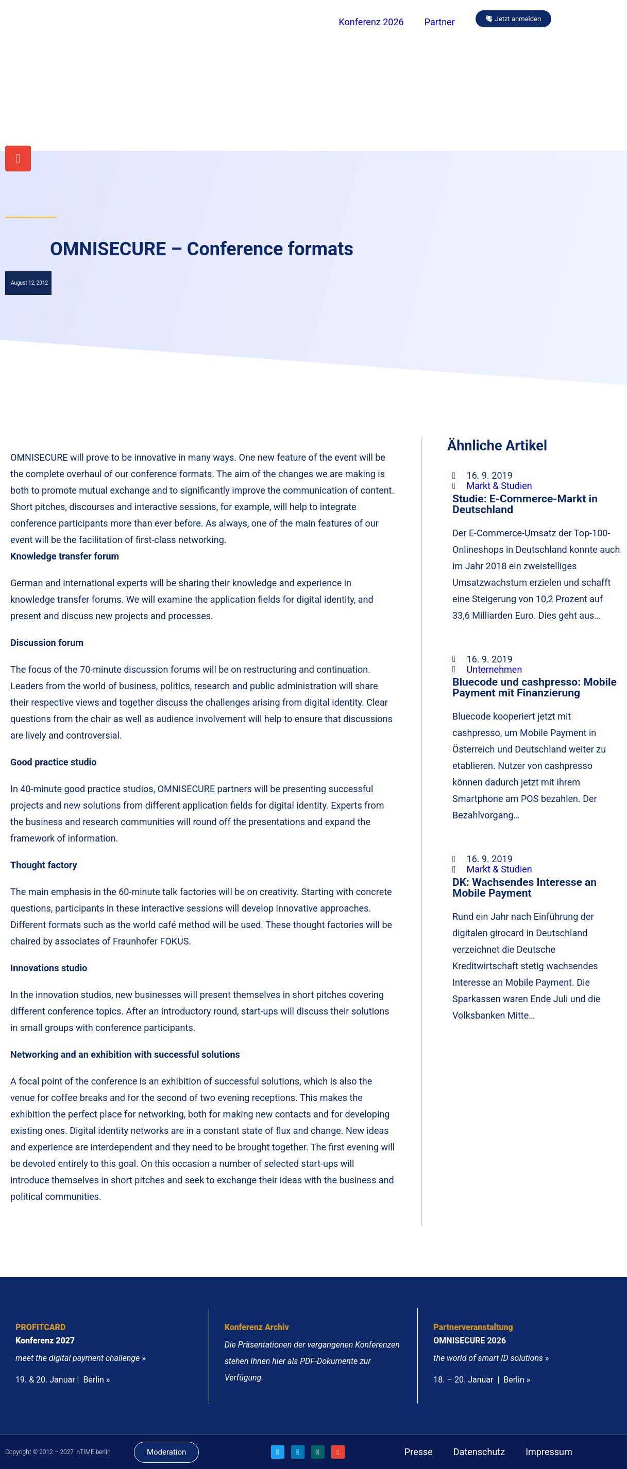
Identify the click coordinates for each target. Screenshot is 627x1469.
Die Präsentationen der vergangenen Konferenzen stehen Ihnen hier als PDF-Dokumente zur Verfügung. (312, 1361)
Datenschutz (479, 1451)
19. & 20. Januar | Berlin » (62, 1380)
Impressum (549, 1451)
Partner (440, 21)
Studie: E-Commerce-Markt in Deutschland (525, 504)
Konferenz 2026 (371, 21)
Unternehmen (494, 669)
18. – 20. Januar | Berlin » (481, 1380)
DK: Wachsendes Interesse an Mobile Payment (524, 887)
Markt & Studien (499, 485)
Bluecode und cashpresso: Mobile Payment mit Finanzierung (534, 687)
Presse (418, 1451)
